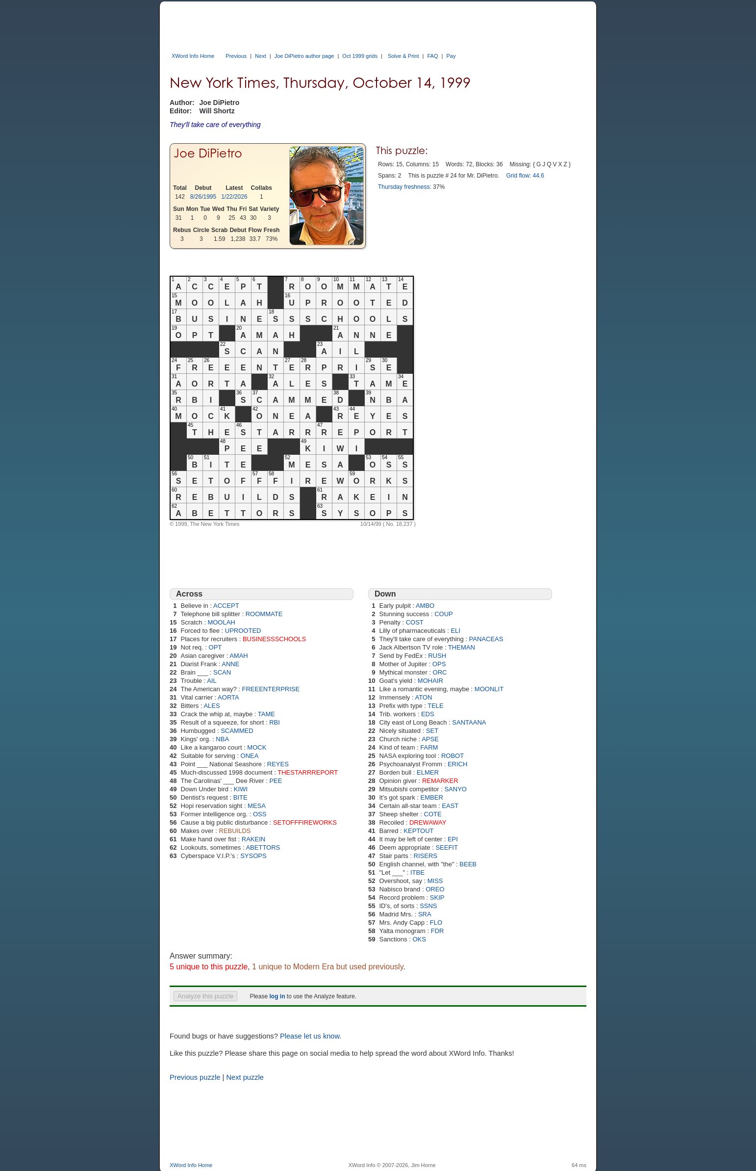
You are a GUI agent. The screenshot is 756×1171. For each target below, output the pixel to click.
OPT (215, 647)
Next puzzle (245, 1077)
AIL (212, 680)
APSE (430, 739)
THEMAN (461, 647)
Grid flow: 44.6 (525, 175)
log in (277, 996)
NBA (222, 739)
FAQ (432, 56)
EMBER (432, 797)
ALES (211, 705)
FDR (437, 931)
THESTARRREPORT (307, 772)
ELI (455, 630)
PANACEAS (486, 639)
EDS (427, 714)
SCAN (222, 672)
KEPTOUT (418, 830)
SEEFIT (446, 847)
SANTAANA (469, 722)
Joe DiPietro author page (304, 56)
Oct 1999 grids (360, 56)
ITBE (417, 872)
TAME (266, 714)
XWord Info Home (193, 56)
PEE (275, 780)
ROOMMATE (264, 614)
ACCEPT (226, 605)
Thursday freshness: (404, 186)
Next (260, 56)
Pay (450, 56)
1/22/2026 (234, 196)
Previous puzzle (195, 1077)
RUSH (437, 655)
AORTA (228, 697)
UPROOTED (243, 630)
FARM (429, 747)
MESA (257, 805)
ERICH (457, 764)
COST (415, 622)
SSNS (428, 906)
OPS (439, 664)
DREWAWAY (428, 822)
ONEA (250, 755)
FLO (436, 922)
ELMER (428, 772)
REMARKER (440, 780)
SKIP (437, 897)
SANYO (455, 789)
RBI (274, 722)
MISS (435, 881)
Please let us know (309, 1036)
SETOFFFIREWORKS (305, 822)
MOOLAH (221, 622)
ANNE (230, 664)
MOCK (256, 747)
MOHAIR (430, 680)
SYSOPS (253, 855)
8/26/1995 (203, 196)
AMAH (238, 655)
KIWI (241, 789)
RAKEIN (253, 839)
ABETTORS (263, 847)
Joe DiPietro (208, 153)
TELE (436, 705)
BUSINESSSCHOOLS (274, 639)
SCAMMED (237, 730)
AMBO (425, 605)
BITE (240, 797)
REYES (278, 764)
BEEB (468, 864)
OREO (435, 889)
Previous (236, 56)
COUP (443, 614)
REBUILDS (235, 830)
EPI (453, 839)
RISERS (425, 855)
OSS (259, 814)
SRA (424, 914)
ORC (440, 672)
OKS (419, 939)
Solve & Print (403, 56)
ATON (423, 697)
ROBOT (452, 755)
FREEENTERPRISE (271, 689)
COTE (433, 814)
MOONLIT (489, 689)
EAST (450, 805)
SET (432, 730)
